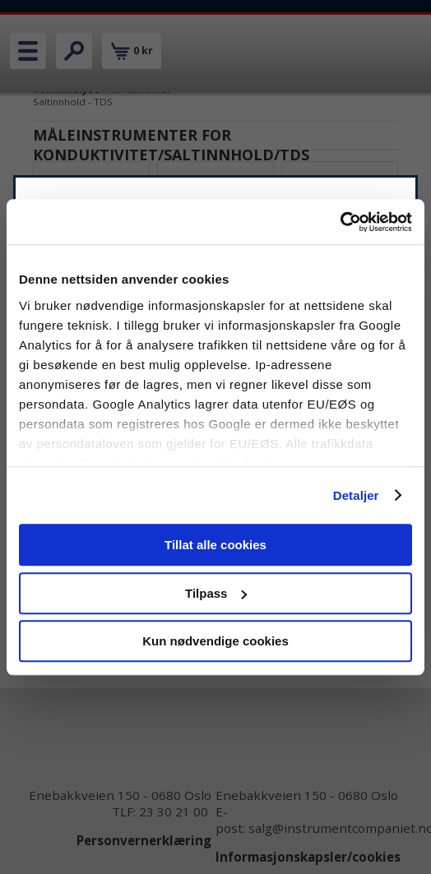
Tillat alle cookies (215, 545)
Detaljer (356, 495)
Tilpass (216, 593)
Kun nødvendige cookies (215, 641)
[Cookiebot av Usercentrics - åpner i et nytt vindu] (340, 222)
